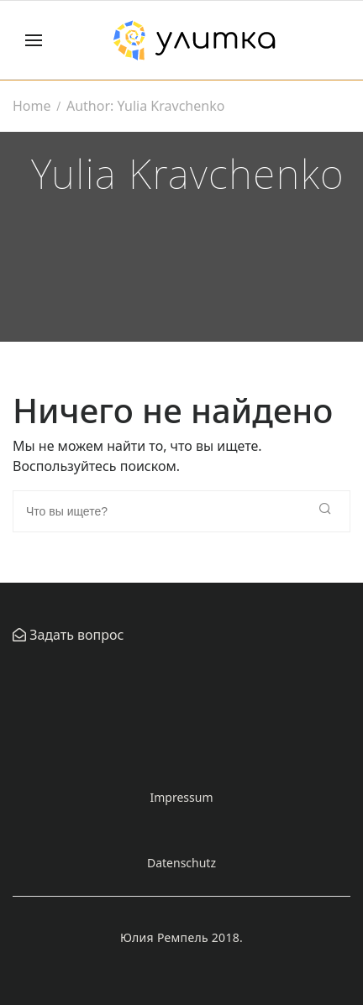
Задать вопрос (75, 635)
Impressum (181, 797)
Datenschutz (181, 863)
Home (32, 106)
